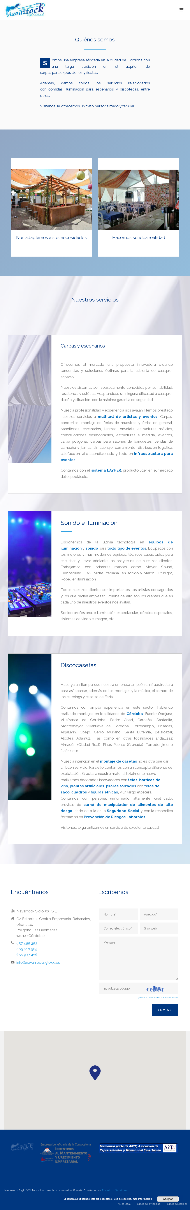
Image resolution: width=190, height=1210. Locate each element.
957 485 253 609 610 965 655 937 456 (26, 949)
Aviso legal (124, 1203)
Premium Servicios (114, 1190)
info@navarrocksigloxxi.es (38, 962)
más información (142, 1199)
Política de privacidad (148, 1203)
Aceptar (168, 1199)
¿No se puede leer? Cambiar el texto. (158, 997)
